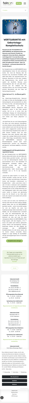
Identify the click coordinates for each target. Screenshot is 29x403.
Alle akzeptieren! (15, 376)
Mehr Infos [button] (8, 369)
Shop (19, 3)
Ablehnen (14, 384)
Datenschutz (14, 392)
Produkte (5, 10)
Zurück (14, 268)
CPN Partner (14, 396)
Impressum (14, 390)
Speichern (14, 380)
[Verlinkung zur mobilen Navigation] (25, 3)
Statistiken (14, 372)
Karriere (14, 394)
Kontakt (14, 261)
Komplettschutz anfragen (14, 241)
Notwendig (6, 372)
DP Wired (26, 388)
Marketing (22, 372)
